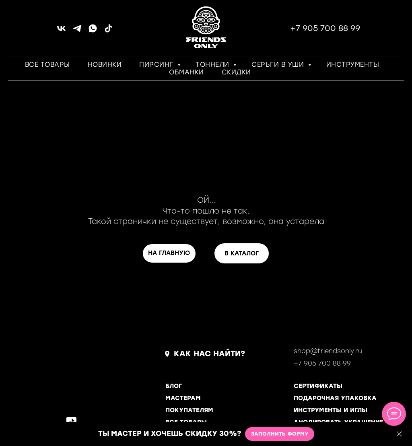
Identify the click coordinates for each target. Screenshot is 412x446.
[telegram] (77, 31)
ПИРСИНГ (157, 64)
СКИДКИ (236, 72)
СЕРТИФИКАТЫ (318, 386)
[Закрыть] (399, 434)
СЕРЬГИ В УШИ (278, 64)
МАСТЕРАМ (183, 398)
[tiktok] (108, 31)
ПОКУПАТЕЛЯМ (189, 410)
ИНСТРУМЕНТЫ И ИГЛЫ (330, 410)
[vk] (61, 31)
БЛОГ (173, 386)
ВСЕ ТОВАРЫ (47, 64)
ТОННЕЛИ (213, 64)
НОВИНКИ (105, 64)
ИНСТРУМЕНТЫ (352, 64)
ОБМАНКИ (186, 72)
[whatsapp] (93, 31)
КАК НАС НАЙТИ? (209, 353)
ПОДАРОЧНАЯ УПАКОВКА (335, 398)
